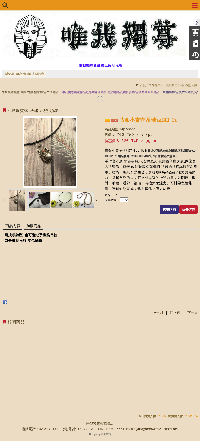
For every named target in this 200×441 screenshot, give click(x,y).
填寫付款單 (23, 74)
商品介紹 (155, 85)
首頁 (143, 85)
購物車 (9, 74)
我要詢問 (188, 209)
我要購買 (169, 209)
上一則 (158, 312)
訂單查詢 (39, 74)
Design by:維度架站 (100, 434)
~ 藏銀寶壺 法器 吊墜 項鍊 (180, 85)
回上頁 (175, 312)
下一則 (192, 312)
